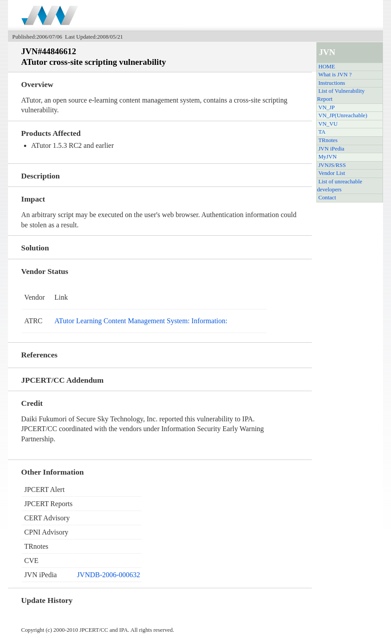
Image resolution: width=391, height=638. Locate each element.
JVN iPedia (331, 149)
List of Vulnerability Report (340, 95)
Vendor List (331, 173)
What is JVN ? (334, 74)
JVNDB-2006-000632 (108, 575)
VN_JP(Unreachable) (342, 115)
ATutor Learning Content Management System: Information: (141, 321)
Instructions (331, 83)
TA (321, 132)
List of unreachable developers (339, 185)
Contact (327, 197)
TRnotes (327, 140)
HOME (326, 66)
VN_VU (327, 124)
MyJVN (327, 157)
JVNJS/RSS (332, 165)
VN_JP (326, 107)
